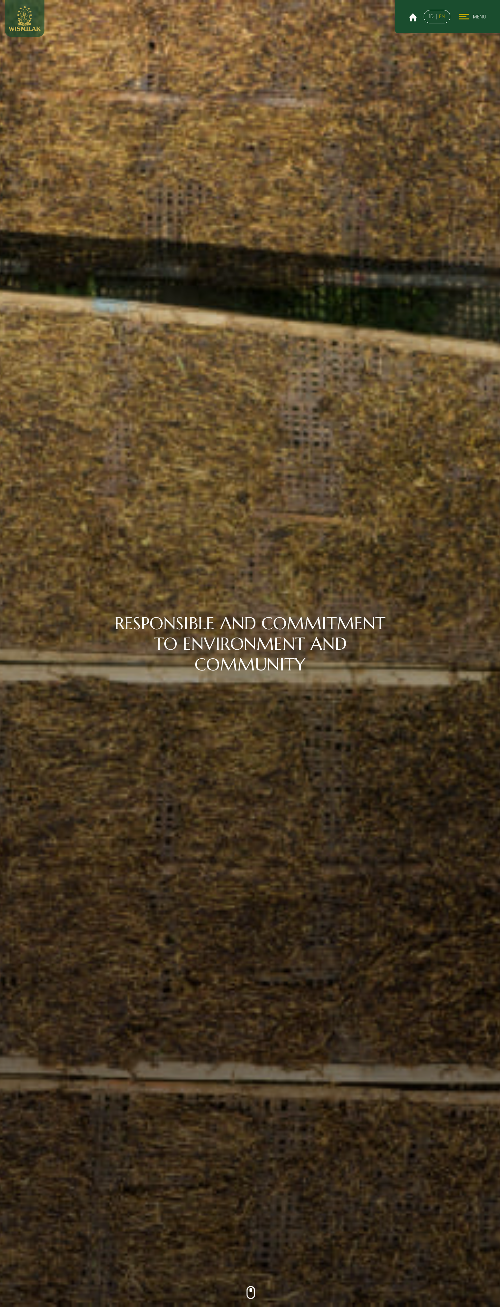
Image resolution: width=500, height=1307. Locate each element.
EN (442, 16)
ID (432, 16)
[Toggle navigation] (464, 17)
